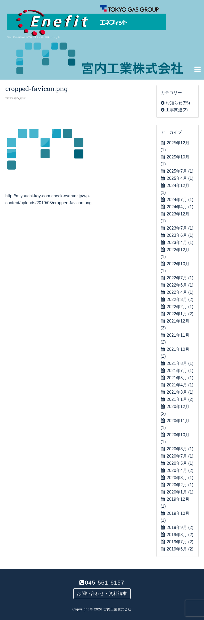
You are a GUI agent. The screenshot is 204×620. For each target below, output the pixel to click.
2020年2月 (180, 485)
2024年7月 (180, 199)
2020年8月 (180, 449)
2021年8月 (180, 363)
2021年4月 (180, 385)
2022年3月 (180, 299)
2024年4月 (180, 207)
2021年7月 (180, 370)
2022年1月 (180, 314)
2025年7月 (180, 171)
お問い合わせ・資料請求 (102, 593)
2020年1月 (180, 492)
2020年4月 (180, 470)
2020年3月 (180, 477)
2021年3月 (180, 392)
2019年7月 (180, 542)
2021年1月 (180, 399)
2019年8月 (180, 534)
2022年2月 (180, 306)
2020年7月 (180, 456)
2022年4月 (180, 292)
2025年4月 (180, 178)
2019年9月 (180, 527)
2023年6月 (180, 235)
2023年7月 (180, 228)
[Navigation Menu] (197, 69)
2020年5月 (180, 463)
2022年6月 (180, 285)
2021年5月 (180, 378)
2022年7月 (180, 278)
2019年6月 (180, 549)
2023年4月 (180, 242)
